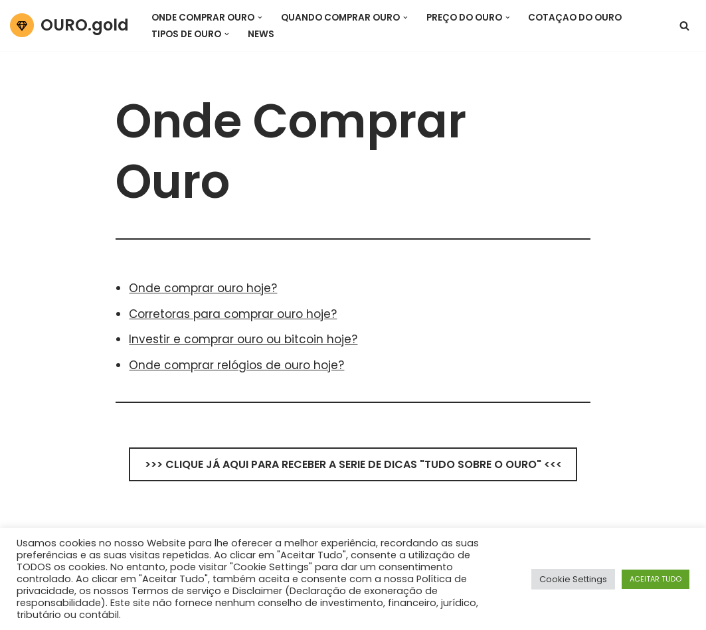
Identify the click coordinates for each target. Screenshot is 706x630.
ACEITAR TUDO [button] (655, 579)
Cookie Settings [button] (573, 579)
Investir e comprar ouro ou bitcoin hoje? (243, 339)
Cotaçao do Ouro (575, 17)
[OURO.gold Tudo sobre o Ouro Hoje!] (69, 25)
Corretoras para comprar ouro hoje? (233, 314)
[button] (260, 17)
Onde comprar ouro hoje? (203, 288)
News (261, 34)
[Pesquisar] (684, 26)
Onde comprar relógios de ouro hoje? (236, 365)
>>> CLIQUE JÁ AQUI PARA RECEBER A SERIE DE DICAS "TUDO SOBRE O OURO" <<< (353, 464)
